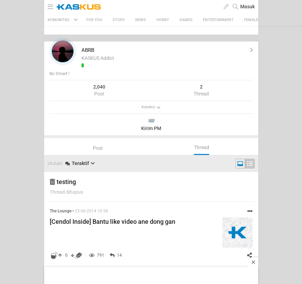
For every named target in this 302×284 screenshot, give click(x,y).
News (140, 20)
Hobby (162, 20)
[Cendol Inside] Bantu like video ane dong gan (112, 221)
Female (251, 20)
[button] (62, 51)
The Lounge (60, 211)
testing (63, 181)
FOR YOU (94, 20)
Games (186, 20)
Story (119, 20)
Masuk (247, 6)
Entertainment (218, 20)
